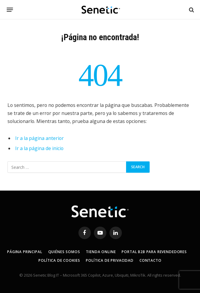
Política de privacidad (109, 260)
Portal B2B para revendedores (154, 251)
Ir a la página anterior (39, 138)
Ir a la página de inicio (39, 148)
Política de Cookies (59, 260)
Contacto (150, 260)
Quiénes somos (64, 251)
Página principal (24, 251)
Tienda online (101, 251)
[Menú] (10, 9)
